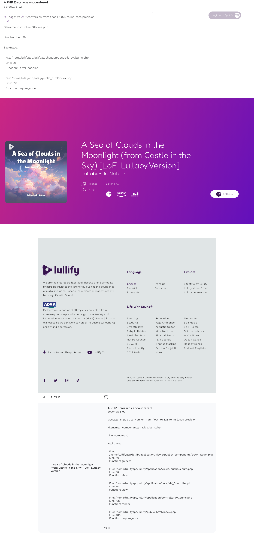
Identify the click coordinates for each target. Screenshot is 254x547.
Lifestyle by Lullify (195, 283)
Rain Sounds (163, 339)
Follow (228, 194)
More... (160, 352)
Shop (127, 15)
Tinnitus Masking (166, 343)
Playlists (73, 15)
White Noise (191, 335)
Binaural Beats (165, 335)
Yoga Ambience (165, 322)
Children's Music (194, 331)
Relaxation (162, 318)
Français (160, 283)
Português (133, 292)
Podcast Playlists (194, 348)
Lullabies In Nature (103, 173)
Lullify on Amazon (195, 292)
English (132, 283)
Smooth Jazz (135, 326)
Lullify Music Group (196, 288)
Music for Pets (136, 335)
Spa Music (190, 322)
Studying (132, 322)
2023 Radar (134, 352)
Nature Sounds (136, 339)
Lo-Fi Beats (191, 326)
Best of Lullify (135, 348)
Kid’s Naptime (164, 331)
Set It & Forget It (166, 348)
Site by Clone (173, 381)
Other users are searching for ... (96, 23)
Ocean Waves (192, 339)
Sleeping (132, 318)
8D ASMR (133, 343)
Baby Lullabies (136, 331)
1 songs (89, 183)
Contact (185, 15)
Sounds (101, 15)
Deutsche (161, 288)
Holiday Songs (193, 343)
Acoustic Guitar (165, 326)
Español (132, 288)
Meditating (190, 318)
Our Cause (159, 15)
